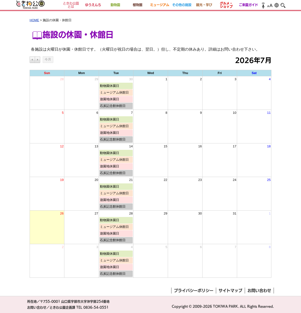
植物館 (137, 4)
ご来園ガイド (248, 4)
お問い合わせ (259, 291)
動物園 (115, 4)
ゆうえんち (93, 4)
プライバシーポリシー (193, 291)
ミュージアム (159, 4)
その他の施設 (181, 4)
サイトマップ (230, 291)
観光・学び (204, 4)
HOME (34, 20)
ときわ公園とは (71, 5)
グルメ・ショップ (226, 5)
